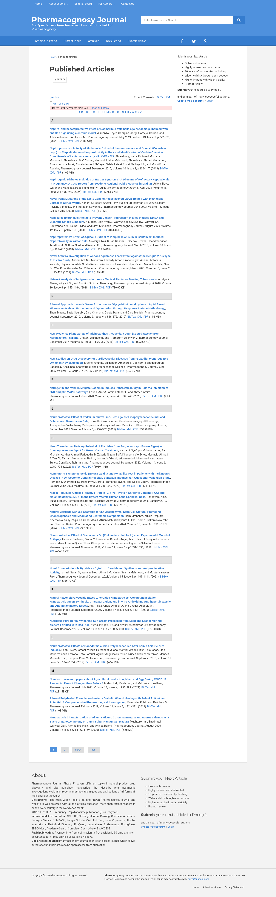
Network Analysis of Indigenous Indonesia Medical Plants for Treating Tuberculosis (105, 279)
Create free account (190, 100)
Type (60, 104)
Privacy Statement (235, 891)
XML (168, 97)
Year (66, 104)
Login (211, 100)
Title (53, 104)
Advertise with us (213, 891)
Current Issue (76, 41)
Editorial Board (83, 3)
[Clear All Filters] (100, 108)
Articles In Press (47, 41)
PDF (83, 141)
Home (38, 3)
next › (78, 753)
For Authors (105, 3)
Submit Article (146, 41)
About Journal (57, 3)
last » (94, 753)
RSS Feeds (121, 41)
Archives (99, 41)
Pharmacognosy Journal (79, 19)
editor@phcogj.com (198, 883)
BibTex (160, 97)
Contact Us (127, 3)
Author (55, 97)
